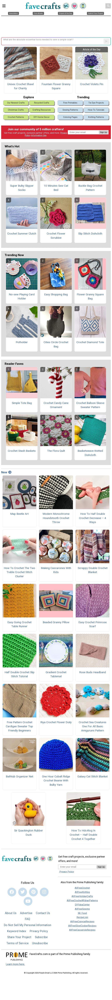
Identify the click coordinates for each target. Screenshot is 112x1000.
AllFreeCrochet (82, 888)
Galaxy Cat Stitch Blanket (92, 776)
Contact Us (43, 913)
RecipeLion (82, 917)
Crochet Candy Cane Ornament (56, 405)
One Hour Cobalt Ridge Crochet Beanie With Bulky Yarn (56, 781)
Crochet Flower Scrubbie (56, 235)
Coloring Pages (70, 117)
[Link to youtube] (28, 901)
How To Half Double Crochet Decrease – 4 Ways (92, 518)
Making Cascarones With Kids (56, 570)
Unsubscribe (40, 943)
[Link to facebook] (11, 892)
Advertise (26, 913)
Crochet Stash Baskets (22, 450)
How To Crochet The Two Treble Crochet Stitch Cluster (19, 572)
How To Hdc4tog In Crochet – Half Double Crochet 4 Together (83, 835)
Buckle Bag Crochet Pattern (90, 188)
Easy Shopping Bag (56, 294)
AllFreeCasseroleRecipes (82, 930)
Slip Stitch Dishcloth (90, 233)
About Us (10, 913)
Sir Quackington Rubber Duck (28, 832)
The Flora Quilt (56, 450)
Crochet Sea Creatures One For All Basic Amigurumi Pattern (92, 726)
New (6, 472)
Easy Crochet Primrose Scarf (92, 624)
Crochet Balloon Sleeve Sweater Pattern (90, 405)
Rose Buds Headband (92, 672)
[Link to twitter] (22, 892)
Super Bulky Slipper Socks (22, 188)
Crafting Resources (42, 110)
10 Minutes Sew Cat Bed (56, 188)
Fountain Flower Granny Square (56, 86)
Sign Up (103, 132)
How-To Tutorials (96, 110)
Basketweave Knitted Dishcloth (90, 453)
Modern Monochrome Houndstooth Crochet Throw (56, 518)
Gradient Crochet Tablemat (56, 674)
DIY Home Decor (42, 117)
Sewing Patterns (70, 110)
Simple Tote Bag (22, 403)
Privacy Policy (39, 931)
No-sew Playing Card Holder (22, 296)
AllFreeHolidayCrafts (82, 896)
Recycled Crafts (41, 103)
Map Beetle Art (19, 514)
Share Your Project (19, 937)
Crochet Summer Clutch (21, 233)
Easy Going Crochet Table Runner (19, 624)
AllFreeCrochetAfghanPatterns (82, 900)
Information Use (39, 135)
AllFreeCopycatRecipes (82, 921)
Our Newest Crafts (16, 103)
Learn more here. (15, 964)
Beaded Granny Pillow (56, 622)
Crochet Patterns (16, 117)
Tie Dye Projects (96, 103)
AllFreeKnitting (82, 892)
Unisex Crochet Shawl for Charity (20, 86)
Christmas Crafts (16, 110)
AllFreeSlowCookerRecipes (82, 925)
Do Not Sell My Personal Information (27, 925)
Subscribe (41, 937)
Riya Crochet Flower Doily (56, 722)
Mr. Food (82, 913)
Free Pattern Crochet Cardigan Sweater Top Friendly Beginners (19, 726)
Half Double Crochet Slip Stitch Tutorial (19, 674)
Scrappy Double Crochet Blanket (92, 570)
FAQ (27, 919)
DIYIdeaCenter (82, 904)
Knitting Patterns (96, 117)
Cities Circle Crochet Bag (56, 344)
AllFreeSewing (82, 909)
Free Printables (70, 103)
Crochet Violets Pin (91, 84)
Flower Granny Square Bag (90, 296)
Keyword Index (16, 931)
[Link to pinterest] (33, 892)
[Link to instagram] (44, 892)
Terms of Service (17, 943)
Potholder (22, 342)
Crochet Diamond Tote (90, 342)
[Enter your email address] (77, 866)
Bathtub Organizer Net (19, 776)
